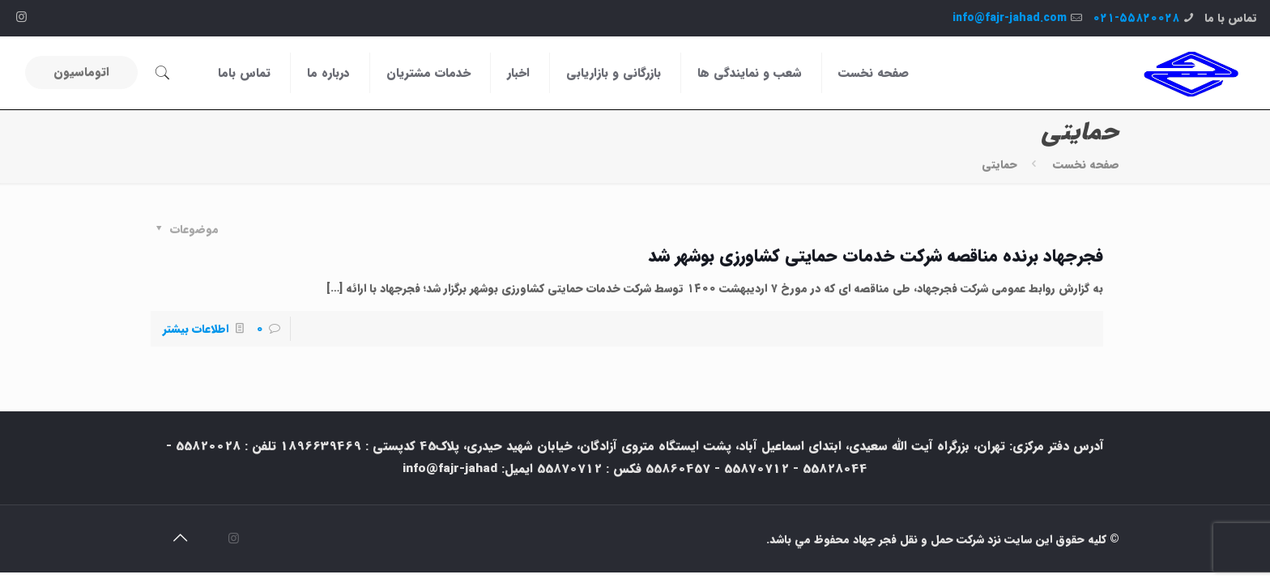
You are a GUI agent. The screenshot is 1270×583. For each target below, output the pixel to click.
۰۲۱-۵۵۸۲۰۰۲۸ (1136, 18)
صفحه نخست (1086, 164)
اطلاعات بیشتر (195, 329)
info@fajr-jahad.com (1009, 18)
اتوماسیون (81, 72)
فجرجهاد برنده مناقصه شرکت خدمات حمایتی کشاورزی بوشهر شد (875, 256)
